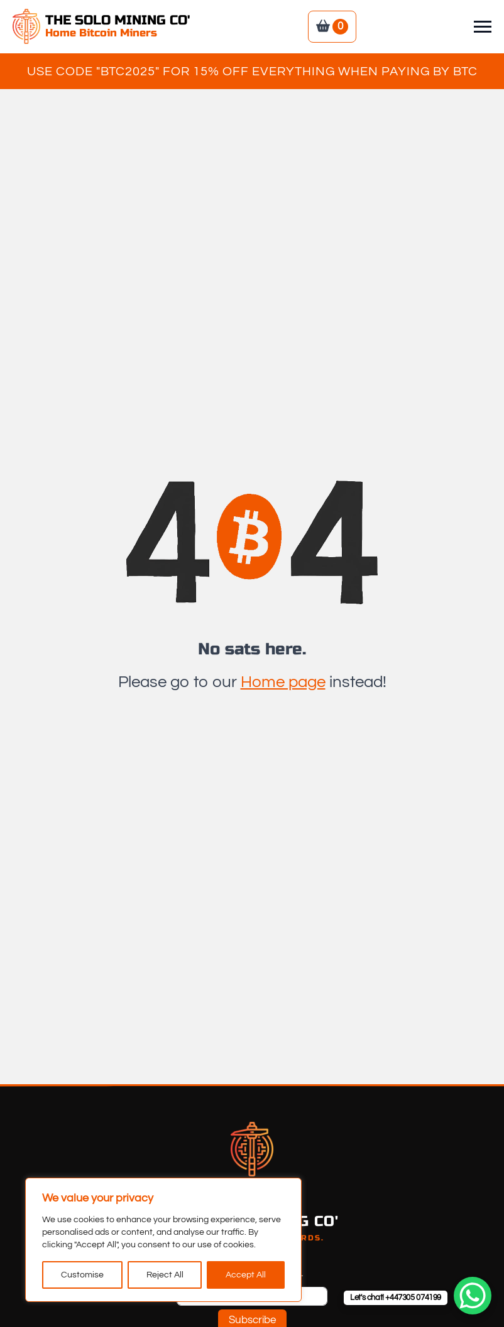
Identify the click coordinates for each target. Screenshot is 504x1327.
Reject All (165, 1275)
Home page (283, 682)
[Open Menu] (482, 26)
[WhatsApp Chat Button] (472, 1295)
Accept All (246, 1275)
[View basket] (332, 27)
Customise (82, 1275)
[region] (163, 1240)
